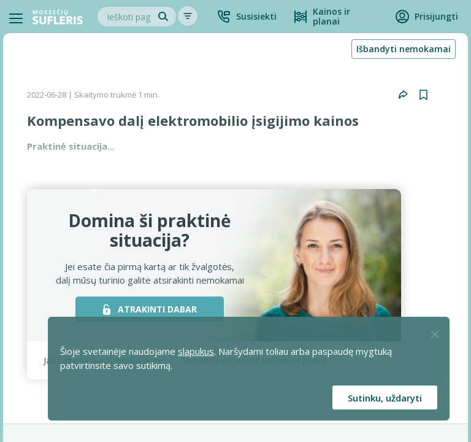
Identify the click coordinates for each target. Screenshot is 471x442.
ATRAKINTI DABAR (150, 309)
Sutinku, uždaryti (385, 398)
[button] (246, 16)
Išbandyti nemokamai (403, 49)
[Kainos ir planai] (335, 16)
